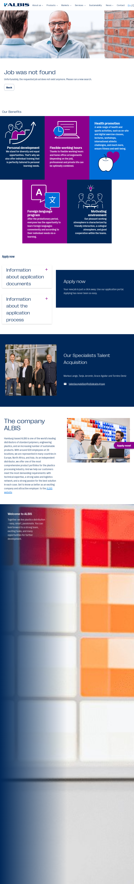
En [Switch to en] (129, 5)
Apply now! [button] (124, 445)
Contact (121, 5)
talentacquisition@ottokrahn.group (87, 383)
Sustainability (95, 5)
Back (9, 87)
